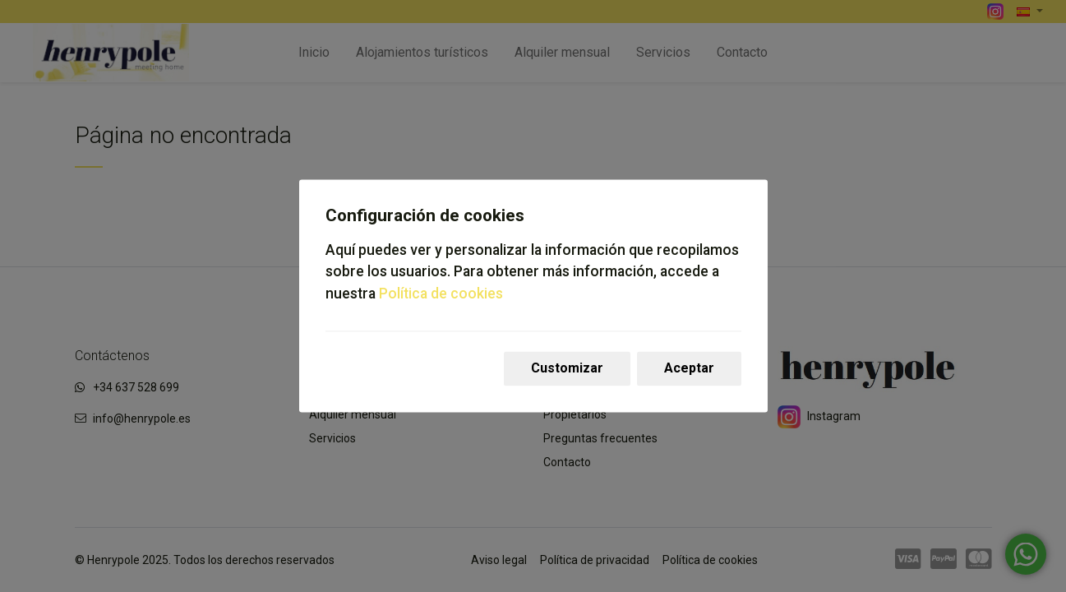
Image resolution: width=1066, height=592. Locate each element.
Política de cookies (441, 293)
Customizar (567, 369)
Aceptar (689, 369)
